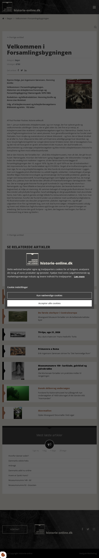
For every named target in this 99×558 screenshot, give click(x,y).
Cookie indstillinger (17, 287)
